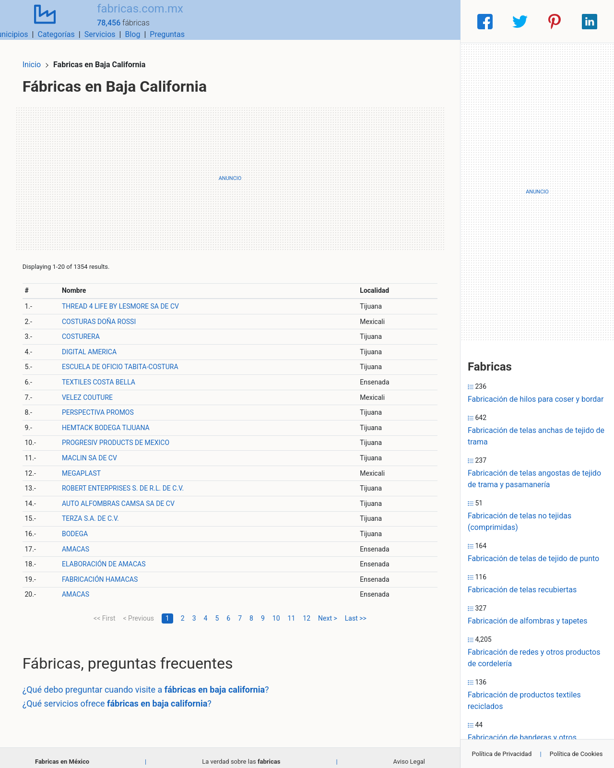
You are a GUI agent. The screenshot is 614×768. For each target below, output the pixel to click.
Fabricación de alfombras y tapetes (528, 620)
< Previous (138, 610)
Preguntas (435, 21)
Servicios (368, 21)
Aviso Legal (409, 753)
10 (276, 610)
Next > (327, 610)
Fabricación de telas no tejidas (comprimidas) (519, 521)
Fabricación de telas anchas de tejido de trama (536, 436)
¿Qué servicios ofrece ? (124, 695)
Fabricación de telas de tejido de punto (533, 558)
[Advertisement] (230, 170)
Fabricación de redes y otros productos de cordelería (534, 658)
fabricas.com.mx (127, 16)
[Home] (38, 20)
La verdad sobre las (241, 753)
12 (306, 610)
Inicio (39, 56)
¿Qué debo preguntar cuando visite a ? (153, 681)
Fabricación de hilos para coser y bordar (535, 399)
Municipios (277, 21)
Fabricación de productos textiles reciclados (524, 700)
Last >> (355, 610)
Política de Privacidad (502, 753)
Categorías (324, 21)
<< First (104, 610)
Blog (400, 21)
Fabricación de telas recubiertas (522, 589)
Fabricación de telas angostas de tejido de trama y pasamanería (534, 478)
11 (291, 610)
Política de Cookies (576, 753)
